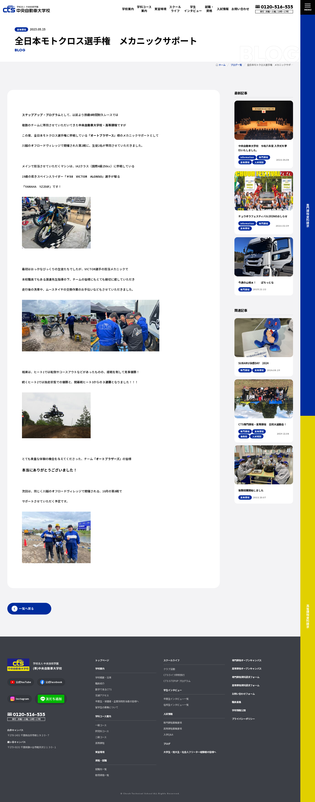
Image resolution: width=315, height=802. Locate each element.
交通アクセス (102, 695)
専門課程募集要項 (172, 722)
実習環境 (160, 9)
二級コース (100, 737)
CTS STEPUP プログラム (176, 681)
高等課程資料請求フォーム (245, 685)
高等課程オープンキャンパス (246, 668)
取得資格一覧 (102, 775)
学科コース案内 (103, 716)
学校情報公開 (239, 710)
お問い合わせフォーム (243, 693)
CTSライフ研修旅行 (174, 675)
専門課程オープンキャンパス (246, 660)
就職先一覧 (101, 769)
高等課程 (99, 743)
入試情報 (168, 714)
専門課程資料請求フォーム (245, 677)
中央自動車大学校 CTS (26, 8)
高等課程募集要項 (172, 728)
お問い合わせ (240, 9)
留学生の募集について (106, 707)
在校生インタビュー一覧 (176, 704)
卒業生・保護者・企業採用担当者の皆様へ (117, 701)
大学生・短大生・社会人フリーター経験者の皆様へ (189, 752)
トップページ (102, 660)
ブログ (166, 743)
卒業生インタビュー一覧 (176, 698)
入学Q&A (168, 734)
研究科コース (102, 731)
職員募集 (236, 702)
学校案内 (99, 668)
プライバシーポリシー (243, 718)
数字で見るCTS (103, 689)
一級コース (100, 725)
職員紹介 (99, 683)
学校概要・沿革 (103, 677)
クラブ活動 (169, 669)
